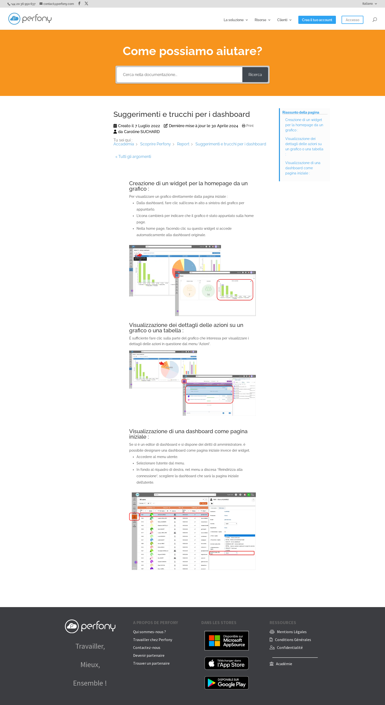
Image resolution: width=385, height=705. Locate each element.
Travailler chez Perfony (152, 639)
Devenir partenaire (149, 655)
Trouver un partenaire (151, 663)
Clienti (282, 20)
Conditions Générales (293, 639)
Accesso (352, 20)
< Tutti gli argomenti (133, 156)
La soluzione (234, 20)
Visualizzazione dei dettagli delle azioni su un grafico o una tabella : (304, 146)
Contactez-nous (146, 647)
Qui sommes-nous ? (149, 631)
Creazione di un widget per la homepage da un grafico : (304, 125)
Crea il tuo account (317, 20)
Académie (284, 663)
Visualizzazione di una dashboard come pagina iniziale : (302, 168)
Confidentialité (290, 647)
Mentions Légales (292, 631)
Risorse (260, 20)
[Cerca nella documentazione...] (179, 74)
